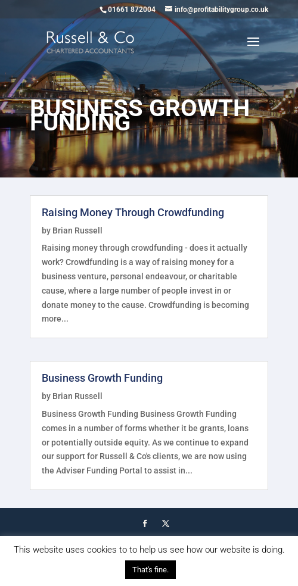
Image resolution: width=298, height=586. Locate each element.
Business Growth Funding (102, 378)
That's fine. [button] (150, 569)
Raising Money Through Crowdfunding (133, 212)
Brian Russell (77, 230)
